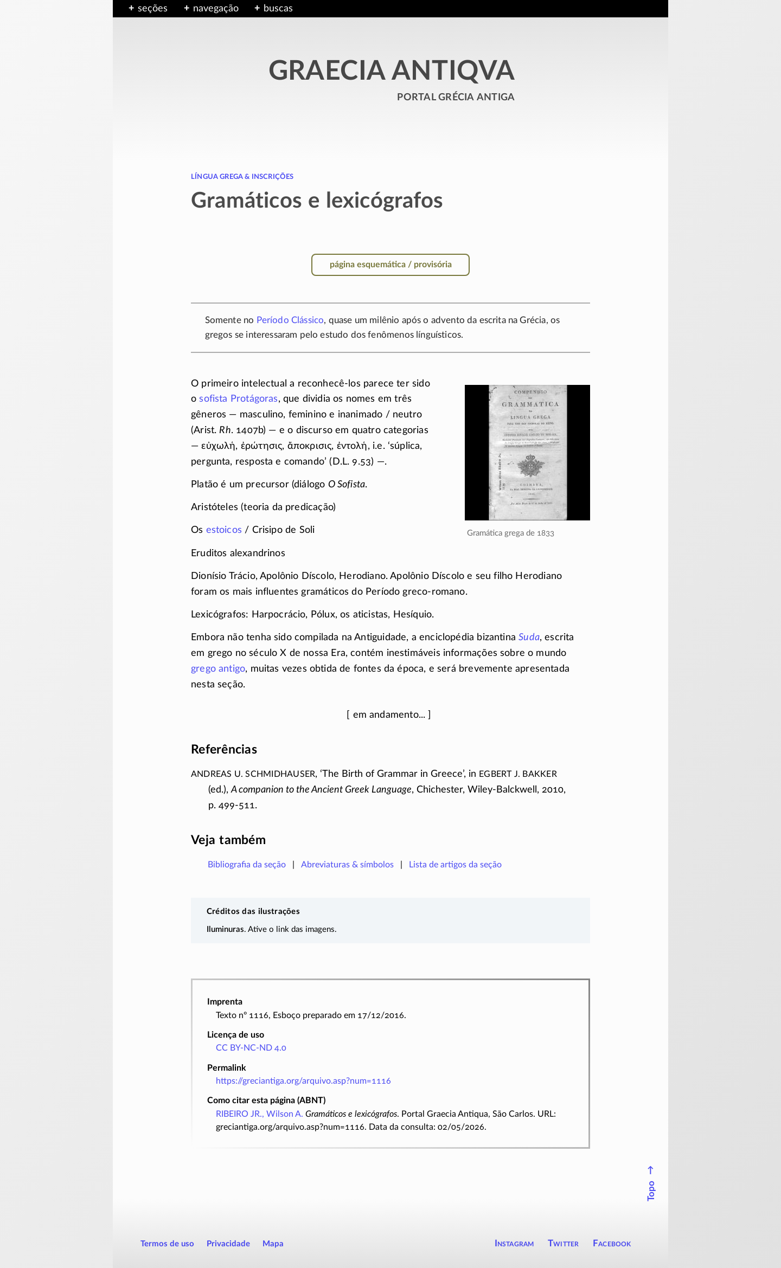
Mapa (273, 1244)
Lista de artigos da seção (455, 864)
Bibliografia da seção (247, 864)
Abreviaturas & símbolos (347, 864)
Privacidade (228, 1244)
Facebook (612, 1243)
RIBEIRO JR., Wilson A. (259, 1114)
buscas (278, 9)
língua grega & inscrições (242, 176)
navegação (216, 9)
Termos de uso (167, 1244)
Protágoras (254, 399)
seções (153, 9)
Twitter (563, 1243)
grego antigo (218, 669)
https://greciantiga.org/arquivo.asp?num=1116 (303, 1081)
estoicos (224, 530)
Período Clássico (290, 320)
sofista (213, 399)
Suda (529, 637)
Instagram (514, 1243)
